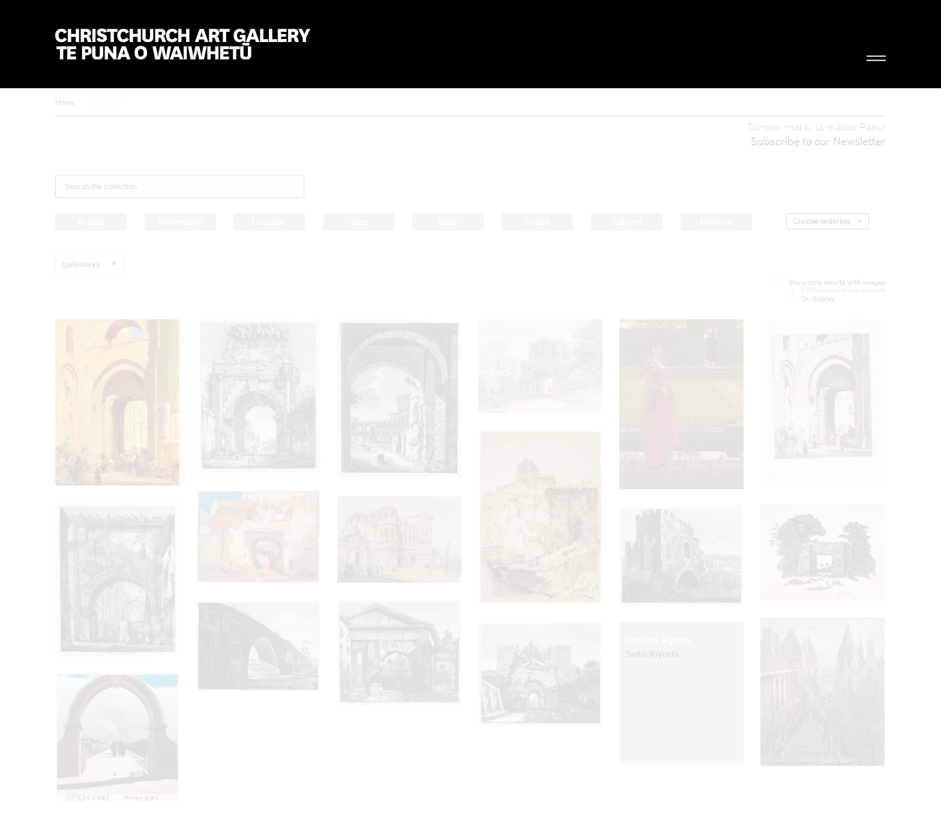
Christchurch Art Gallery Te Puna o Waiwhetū (182, 44)
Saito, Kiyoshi (652, 654)
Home (64, 102)
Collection (105, 102)
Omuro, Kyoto (657, 639)
